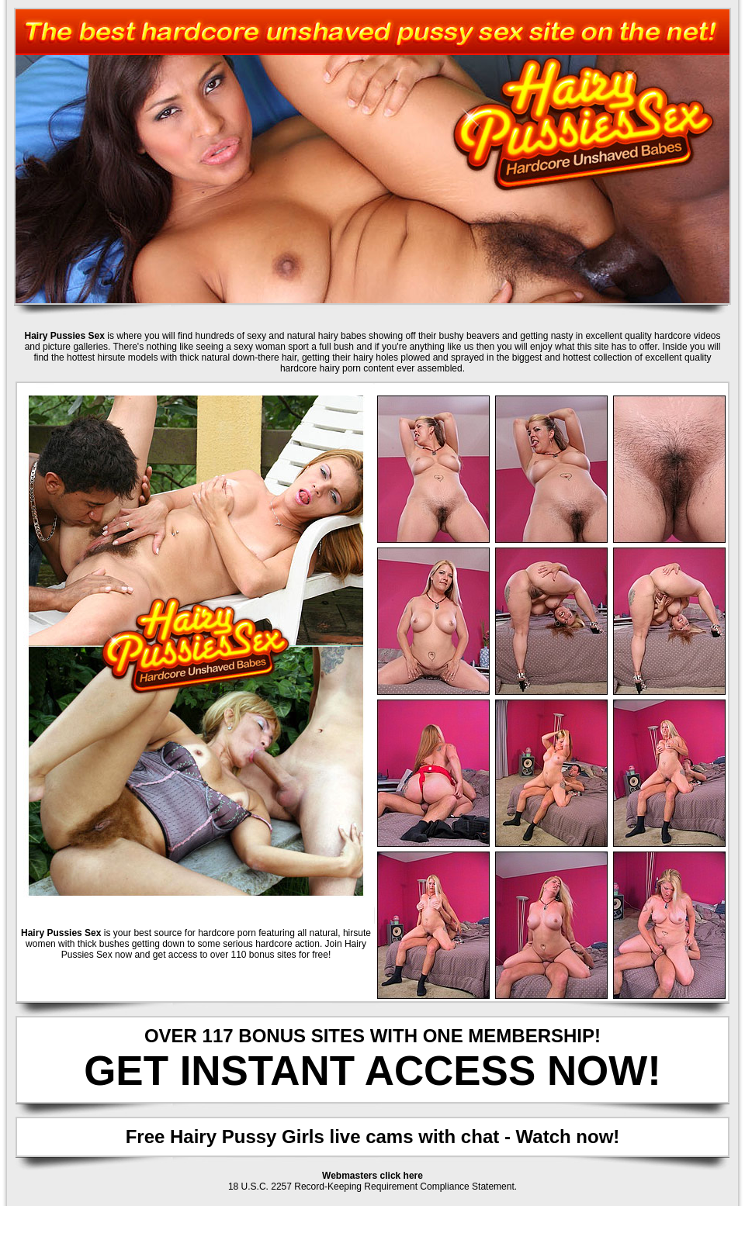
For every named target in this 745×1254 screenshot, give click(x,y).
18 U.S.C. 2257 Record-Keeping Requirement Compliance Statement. (372, 1186)
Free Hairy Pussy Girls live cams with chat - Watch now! (373, 1136)
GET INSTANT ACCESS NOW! (372, 1070)
